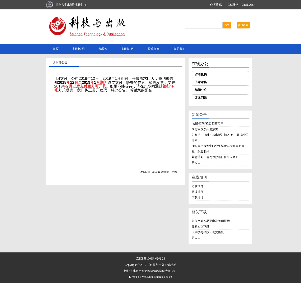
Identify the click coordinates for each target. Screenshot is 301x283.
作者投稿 (216, 4)
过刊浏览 (197, 186)
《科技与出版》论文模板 (208, 232)
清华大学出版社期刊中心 (71, 4)
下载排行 (197, 197)
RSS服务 (233, 4)
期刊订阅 (128, 48)
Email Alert (248, 4)
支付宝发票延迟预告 (205, 129)
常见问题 (201, 97)
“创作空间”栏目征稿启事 (207, 123)
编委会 (103, 48)
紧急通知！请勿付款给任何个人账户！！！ (219, 157)
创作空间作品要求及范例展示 (211, 221)
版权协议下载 (200, 226)
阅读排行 (197, 191)
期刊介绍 (79, 48)
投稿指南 (153, 48)
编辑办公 (201, 89)
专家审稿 (201, 82)
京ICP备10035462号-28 (150, 258)
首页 (56, 48)
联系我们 (179, 48)
